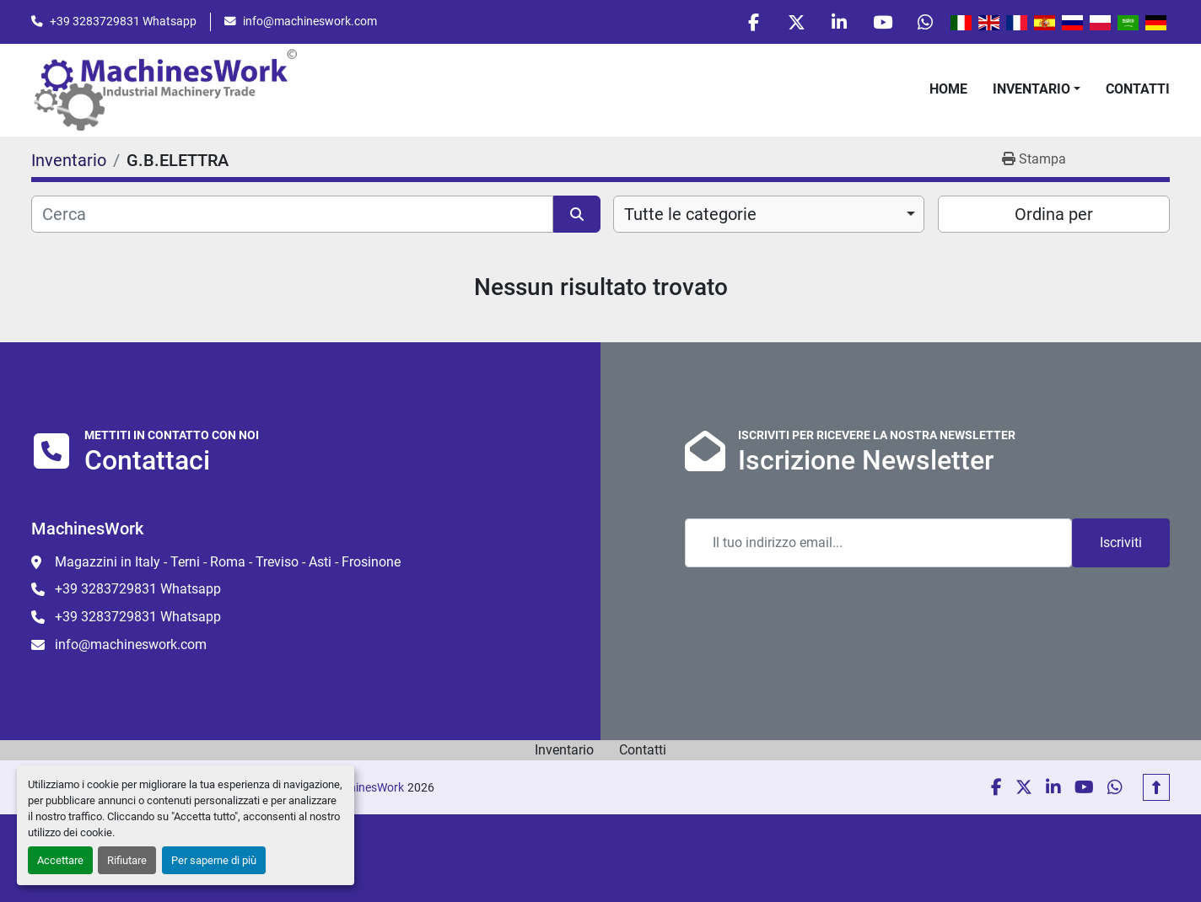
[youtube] (882, 22)
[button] (1036, 89)
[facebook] (753, 22)
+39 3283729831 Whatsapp (123, 21)
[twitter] (796, 22)
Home (948, 89)
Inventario (1031, 89)
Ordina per (1054, 214)
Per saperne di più (213, 860)
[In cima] (1156, 787)
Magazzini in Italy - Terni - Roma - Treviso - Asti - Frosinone (228, 562)
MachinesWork (365, 787)
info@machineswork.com (310, 21)
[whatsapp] (925, 22)
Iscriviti (1121, 542)
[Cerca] (292, 214)
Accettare (60, 860)
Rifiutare (127, 860)
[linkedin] (839, 22)
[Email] (878, 542)
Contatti (1138, 89)
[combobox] (768, 214)
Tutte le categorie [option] (690, 214)
